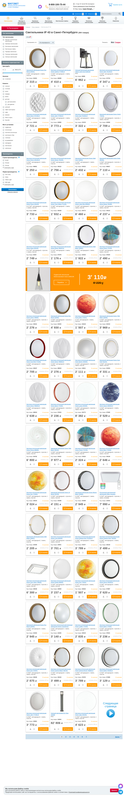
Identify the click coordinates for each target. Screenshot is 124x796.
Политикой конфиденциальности (79, 792)
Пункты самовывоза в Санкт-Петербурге (84, 6)
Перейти (60, 282)
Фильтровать (12, 189)
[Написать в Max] (40, 6)
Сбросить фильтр (12, 192)
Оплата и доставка (15, 14)
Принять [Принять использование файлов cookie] (114, 790)
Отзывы (50, 14)
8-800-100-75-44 (57, 4)
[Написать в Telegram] (120, 792)
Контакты (43, 14)
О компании (4, 14)
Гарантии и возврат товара (31, 14)
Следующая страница (110, 705)
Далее (117, 737)
